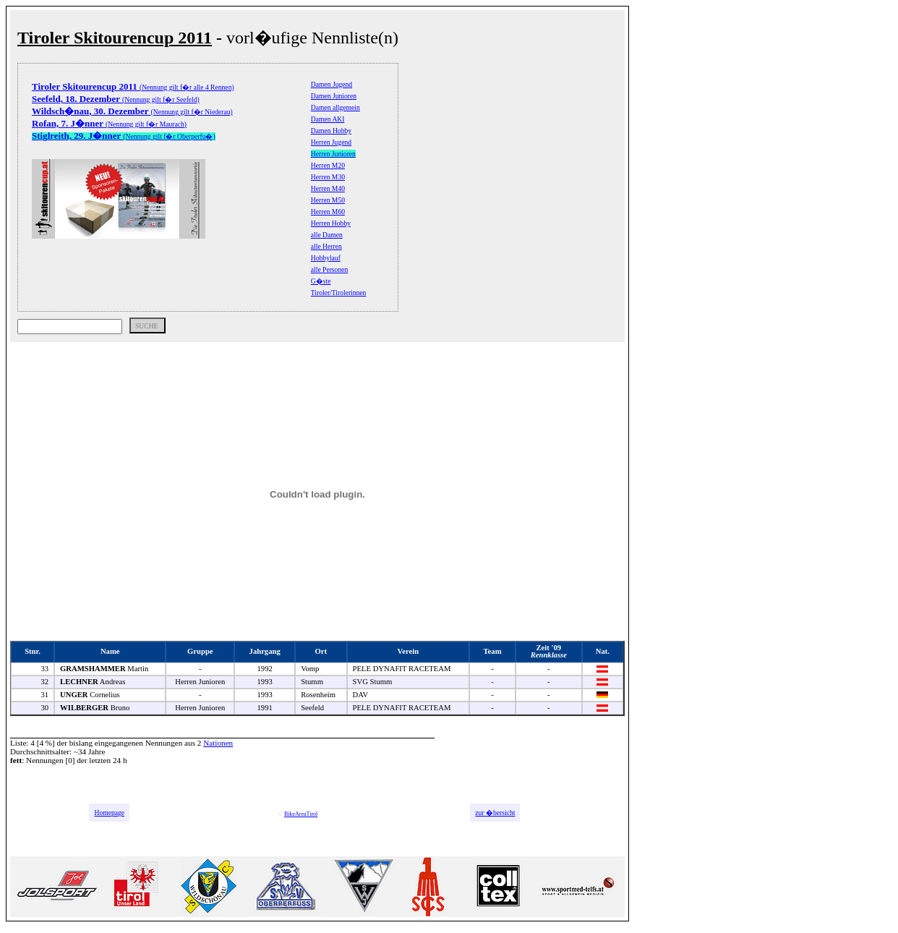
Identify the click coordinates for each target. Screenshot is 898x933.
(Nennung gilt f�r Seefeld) (116, 99)
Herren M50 (328, 200)
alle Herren (326, 246)
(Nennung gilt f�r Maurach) (109, 124)
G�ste (321, 281)
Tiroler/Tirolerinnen (339, 293)
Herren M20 (328, 165)
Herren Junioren (333, 154)
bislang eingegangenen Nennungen (126, 742)
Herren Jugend (331, 142)
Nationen (218, 742)
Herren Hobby (331, 223)
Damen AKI (328, 119)
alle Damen (327, 235)
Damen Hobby (331, 131)
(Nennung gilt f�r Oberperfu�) (123, 136)
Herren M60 (328, 212)
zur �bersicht (495, 813)
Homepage (109, 813)
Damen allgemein (335, 107)
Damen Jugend (331, 84)
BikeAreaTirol (300, 814)
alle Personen (329, 269)
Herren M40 (328, 188)
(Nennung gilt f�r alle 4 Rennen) (133, 87)
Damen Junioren (333, 96)
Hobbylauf (326, 258)
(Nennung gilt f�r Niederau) (132, 112)
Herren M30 (328, 177)
